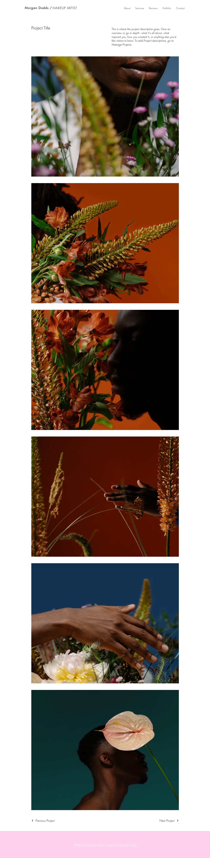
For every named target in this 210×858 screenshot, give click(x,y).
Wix (134, 845)
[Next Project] (169, 820)
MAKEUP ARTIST (65, 8)
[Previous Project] (43, 820)
